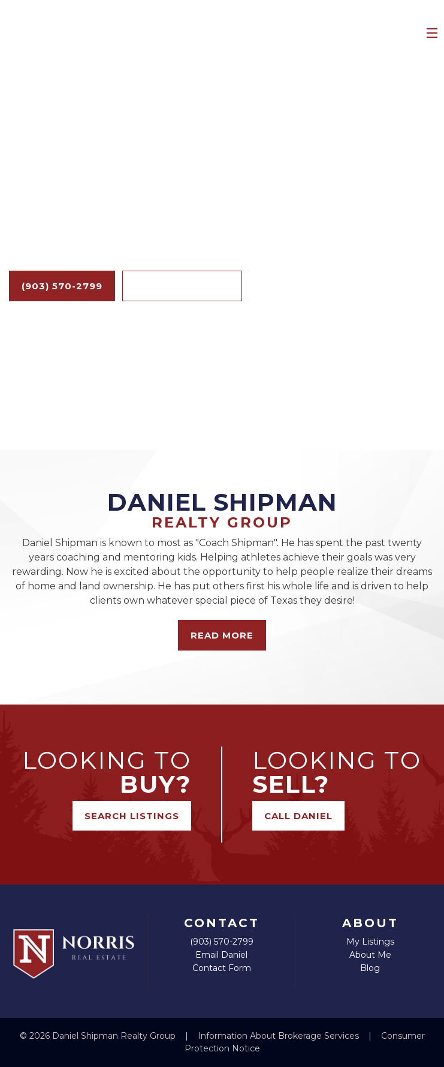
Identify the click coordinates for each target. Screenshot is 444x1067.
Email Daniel (221, 954)
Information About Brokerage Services (279, 1035)
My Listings (370, 941)
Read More (222, 635)
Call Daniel (298, 816)
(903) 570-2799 (62, 286)
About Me (370, 954)
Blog (370, 968)
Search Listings (182, 286)
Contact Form (221, 968)
